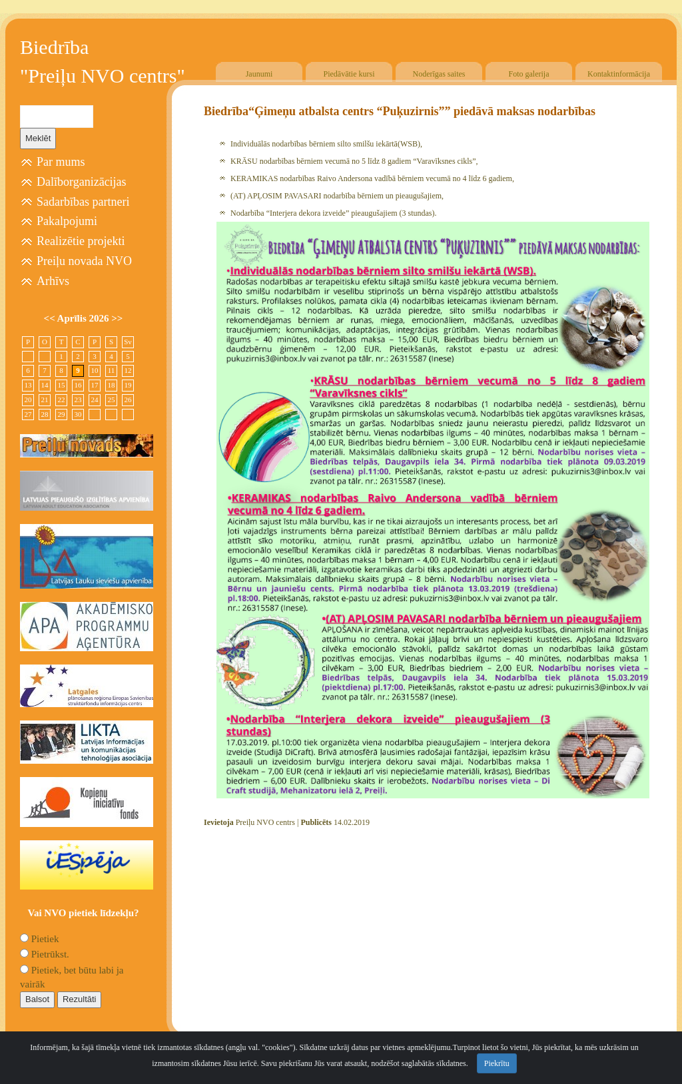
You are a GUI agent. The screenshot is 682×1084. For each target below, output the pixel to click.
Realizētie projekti (81, 241)
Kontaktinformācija (618, 74)
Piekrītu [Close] (497, 1063)
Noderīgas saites (439, 74)
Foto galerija (529, 74)
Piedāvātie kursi (349, 74)
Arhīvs (53, 281)
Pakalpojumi (67, 221)
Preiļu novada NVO (84, 261)
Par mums (61, 161)
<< (50, 318)
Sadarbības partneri (83, 201)
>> (117, 318)
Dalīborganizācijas (82, 181)
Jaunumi (259, 74)
